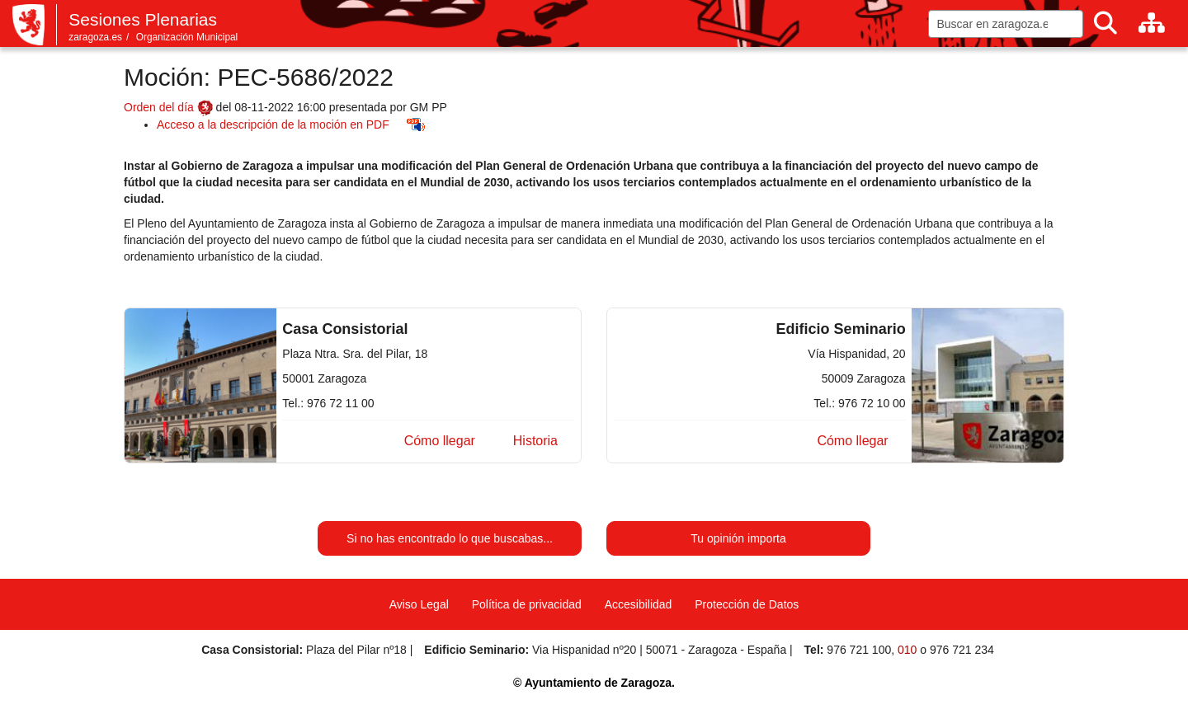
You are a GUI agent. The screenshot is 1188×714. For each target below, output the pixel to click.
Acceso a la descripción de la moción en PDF (273, 124)
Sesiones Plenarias (142, 19)
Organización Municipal (187, 37)
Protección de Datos (747, 604)
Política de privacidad (527, 604)
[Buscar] (1105, 23)
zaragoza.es (95, 37)
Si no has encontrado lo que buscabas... (449, 538)
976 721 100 (859, 649)
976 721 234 (962, 649)
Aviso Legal (419, 604)
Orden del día (168, 107)
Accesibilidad (638, 604)
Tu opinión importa (738, 538)
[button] (440, 441)
